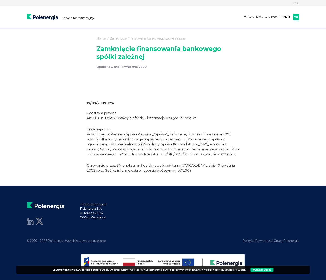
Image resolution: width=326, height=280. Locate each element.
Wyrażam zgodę (261, 269)
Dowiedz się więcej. (235, 270)
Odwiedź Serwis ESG (260, 17)
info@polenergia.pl (93, 204)
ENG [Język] (295, 3)
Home (101, 38)
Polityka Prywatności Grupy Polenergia (271, 241)
